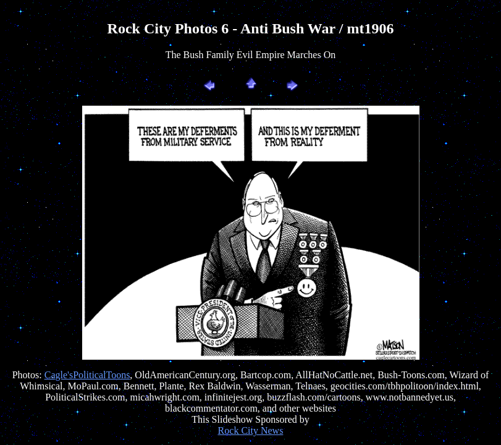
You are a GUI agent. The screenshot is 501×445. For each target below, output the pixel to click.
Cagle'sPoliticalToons (87, 375)
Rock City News (251, 430)
